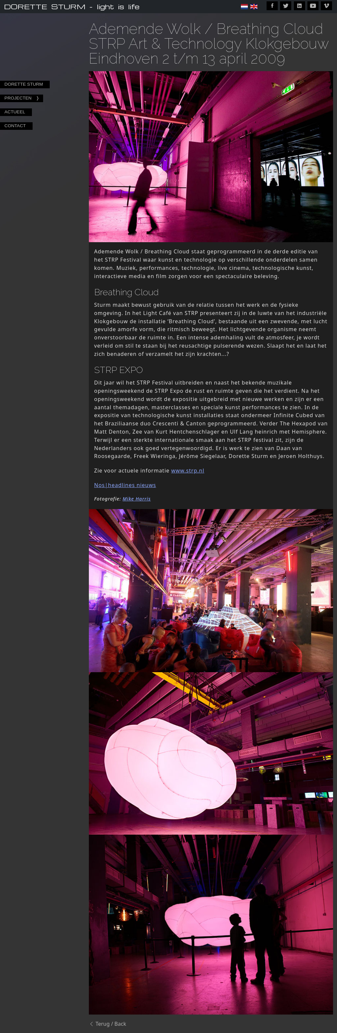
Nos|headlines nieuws (125, 485)
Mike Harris (137, 499)
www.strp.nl (187, 470)
